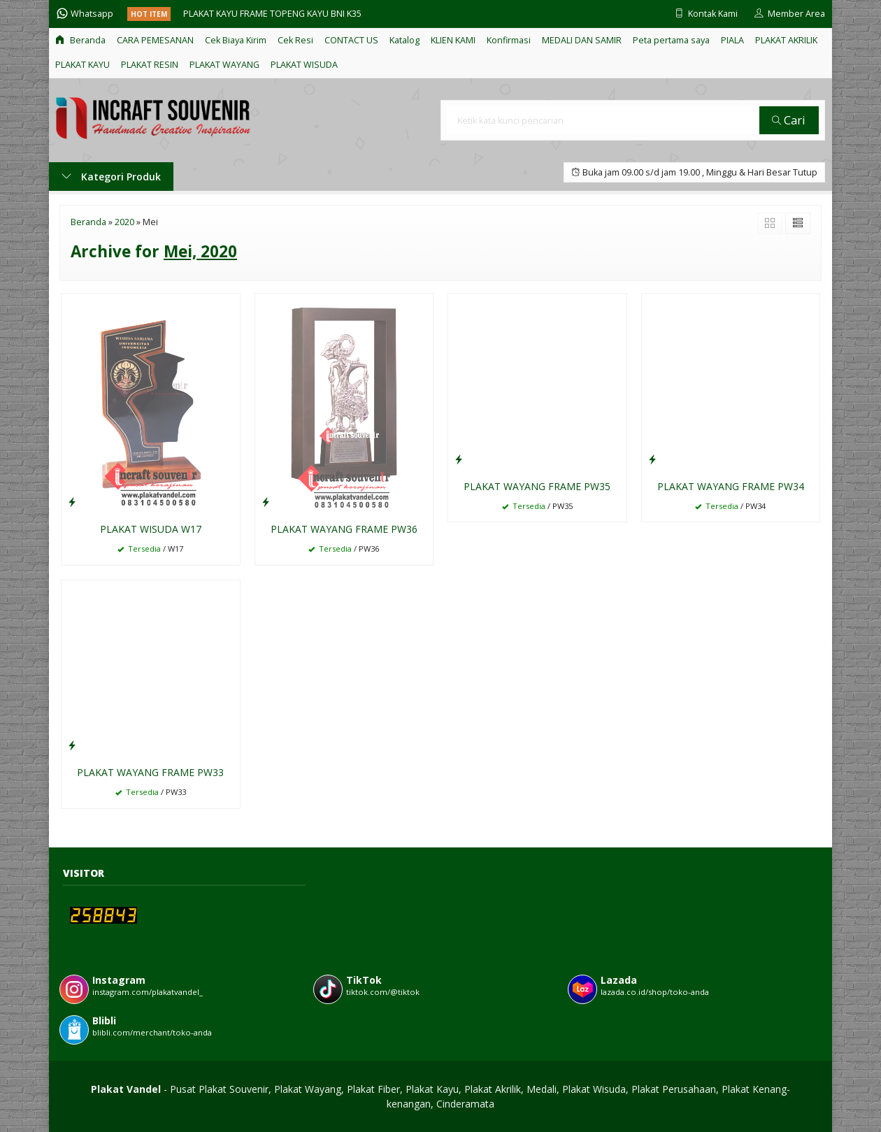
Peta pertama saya (671, 40)
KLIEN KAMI (453, 40)
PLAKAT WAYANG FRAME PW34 (730, 486)
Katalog (404, 40)
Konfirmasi (509, 40)
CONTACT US (351, 40)
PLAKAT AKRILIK (786, 40)
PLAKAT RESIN (149, 65)
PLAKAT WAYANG (224, 65)
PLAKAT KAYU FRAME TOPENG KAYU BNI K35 (272, 14)
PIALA (732, 40)
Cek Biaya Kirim (235, 40)
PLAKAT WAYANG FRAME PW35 (537, 486)
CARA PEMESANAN (155, 40)
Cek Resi (295, 40)
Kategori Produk (111, 176)
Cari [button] (788, 120)
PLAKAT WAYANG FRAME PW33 (150, 772)
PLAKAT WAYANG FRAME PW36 (344, 529)
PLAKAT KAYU (82, 65)
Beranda (80, 40)
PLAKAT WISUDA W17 (150, 529)
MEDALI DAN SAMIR (582, 40)
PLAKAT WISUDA (304, 65)
